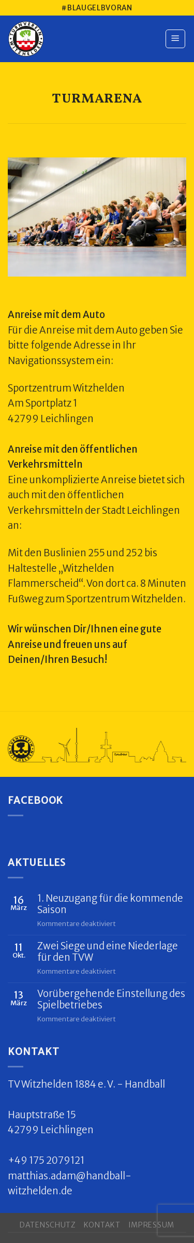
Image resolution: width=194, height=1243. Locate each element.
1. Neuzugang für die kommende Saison (110, 904)
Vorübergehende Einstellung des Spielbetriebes (111, 999)
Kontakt (102, 1225)
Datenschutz (48, 1225)
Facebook (35, 800)
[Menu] (175, 39)
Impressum (151, 1225)
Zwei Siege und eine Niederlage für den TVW (107, 952)
